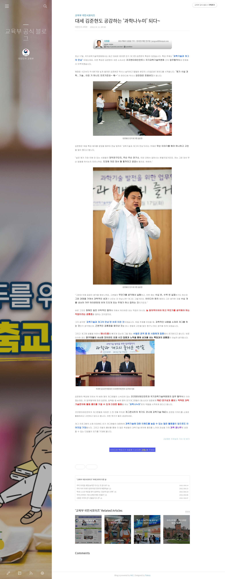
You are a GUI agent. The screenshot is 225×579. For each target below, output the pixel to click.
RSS (31, 573)
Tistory (153, 575)
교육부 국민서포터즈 (91, 15)
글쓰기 (8, 573)
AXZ (137, 575)
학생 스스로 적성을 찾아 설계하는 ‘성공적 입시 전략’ (101, 492)
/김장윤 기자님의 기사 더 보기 (182, 439)
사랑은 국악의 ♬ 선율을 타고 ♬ (94, 498)
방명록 (20, 573)
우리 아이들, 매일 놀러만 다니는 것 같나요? (98, 485)
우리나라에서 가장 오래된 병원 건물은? (96, 495)
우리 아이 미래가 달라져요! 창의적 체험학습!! (98, 489)
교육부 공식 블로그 (26, 35)
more (193, 511)
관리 (42, 573)
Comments (88, 553)
